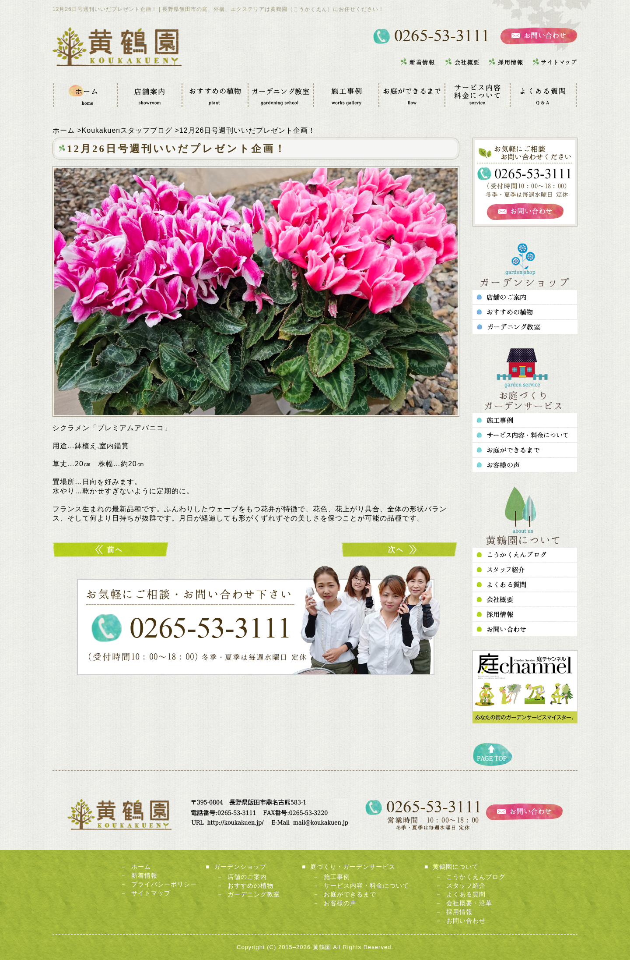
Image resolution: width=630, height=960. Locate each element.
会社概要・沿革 (469, 903)
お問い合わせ (466, 920)
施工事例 (337, 876)
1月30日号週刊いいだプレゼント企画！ (400, 549)
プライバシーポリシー (164, 884)
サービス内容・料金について (366, 885)
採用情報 (459, 911)
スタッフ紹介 (466, 885)
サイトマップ (151, 892)
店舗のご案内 (247, 876)
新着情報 (144, 875)
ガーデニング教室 (254, 894)
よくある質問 (466, 894)
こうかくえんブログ (475, 876)
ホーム (141, 866)
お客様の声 (340, 903)
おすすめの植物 (250, 885)
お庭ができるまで (350, 894)
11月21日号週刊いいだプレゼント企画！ (111, 549)
